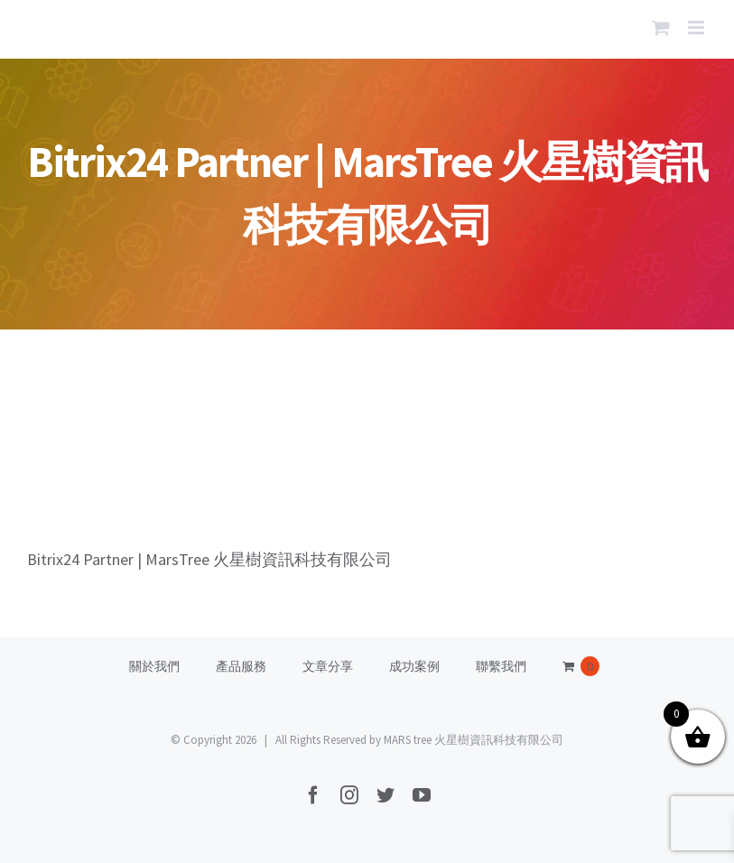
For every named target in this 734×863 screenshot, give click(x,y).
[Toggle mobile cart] (661, 27)
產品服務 (241, 666)
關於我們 (154, 666)
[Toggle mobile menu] (697, 27)
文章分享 (327, 666)
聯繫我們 (501, 666)
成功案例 (414, 666)
